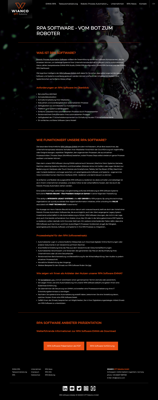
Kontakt (143, 4)
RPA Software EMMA (67, 73)
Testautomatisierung (68, 4)
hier (89, 265)
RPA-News (131, 4)
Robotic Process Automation (94, 3)
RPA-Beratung (50, 375)
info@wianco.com (118, 378)
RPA (13, 375)
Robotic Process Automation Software (51, 59)
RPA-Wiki (48, 372)
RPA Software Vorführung (102, 346)
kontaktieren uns (47, 280)
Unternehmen (117, 4)
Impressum (35, 372)
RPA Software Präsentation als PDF (64, 346)
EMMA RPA (51, 4)
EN (153, 4)
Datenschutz (35, 375)
